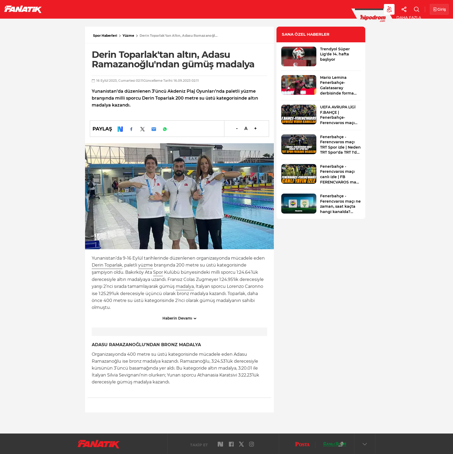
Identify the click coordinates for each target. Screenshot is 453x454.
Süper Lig (89, 9)
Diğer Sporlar (292, 9)
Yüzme (128, 36)
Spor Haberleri (105, 36)
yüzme (145, 265)
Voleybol (154, 9)
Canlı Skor (218, 9)
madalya (185, 286)
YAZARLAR (186, 9)
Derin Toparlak (107, 265)
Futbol (61, 9)
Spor (158, 272)
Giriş (439, 9)
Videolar (329, 9)
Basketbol (121, 9)
